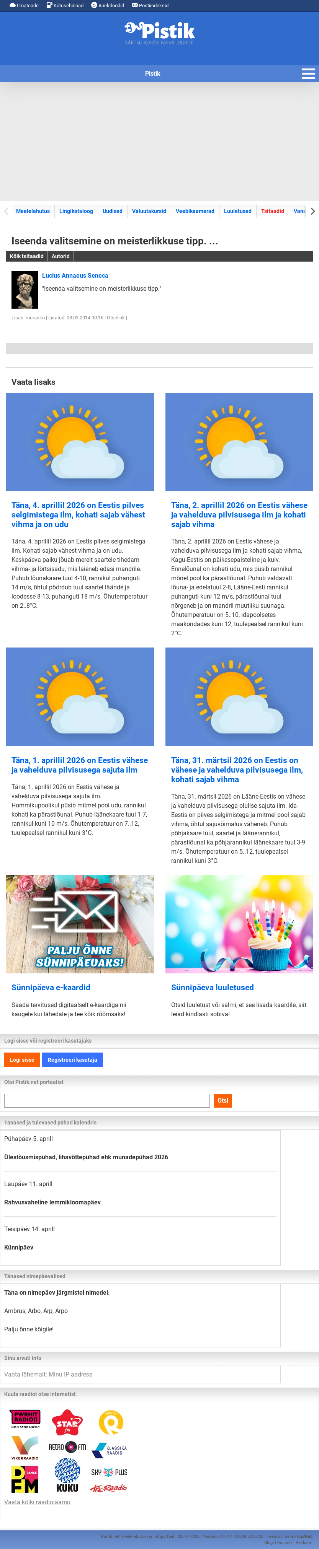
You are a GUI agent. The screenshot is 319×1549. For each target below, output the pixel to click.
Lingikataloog (76, 211)
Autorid (61, 256)
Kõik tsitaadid (27, 256)
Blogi (269, 1542)
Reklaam (304, 1542)
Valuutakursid (149, 211)
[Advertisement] (159, 141)
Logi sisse (22, 1060)
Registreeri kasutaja (72, 1060)
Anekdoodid (107, 5)
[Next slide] (312, 211)
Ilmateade (24, 5)
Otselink (116, 318)
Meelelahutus (33, 211)
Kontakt (284, 1542)
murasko (35, 318)
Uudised (113, 211)
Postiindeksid (150, 5)
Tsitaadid (272, 211)
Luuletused (238, 211)
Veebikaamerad (195, 211)
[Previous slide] (6, 211)
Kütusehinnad (64, 5)
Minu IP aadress (70, 1374)
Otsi (223, 1100)
